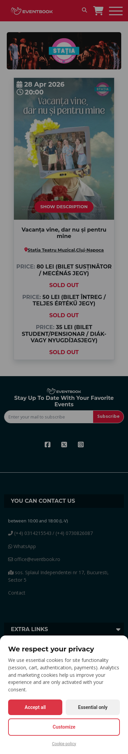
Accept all (35, 707)
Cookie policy (64, 743)
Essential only (93, 707)
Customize (64, 727)
